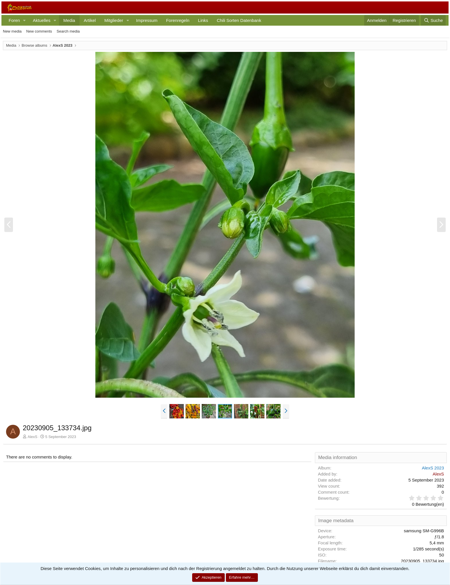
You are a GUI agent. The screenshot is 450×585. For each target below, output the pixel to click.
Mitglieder (113, 20)
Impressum (146, 20)
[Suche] (433, 20)
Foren (14, 20)
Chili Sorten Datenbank (239, 20)
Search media (68, 31)
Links (203, 20)
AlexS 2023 (433, 467)
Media (69, 20)
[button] (24, 20)
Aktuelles (41, 20)
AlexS (32, 437)
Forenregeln (177, 20)
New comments (39, 31)
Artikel (90, 20)
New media (12, 31)
